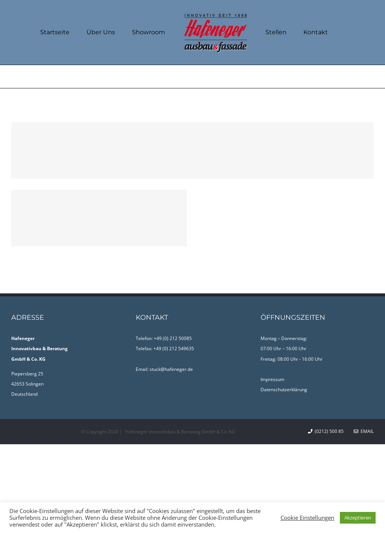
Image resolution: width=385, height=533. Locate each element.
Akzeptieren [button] (357, 517)
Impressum (272, 379)
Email (364, 431)
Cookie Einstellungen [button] (307, 517)
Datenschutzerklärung (284, 389)
